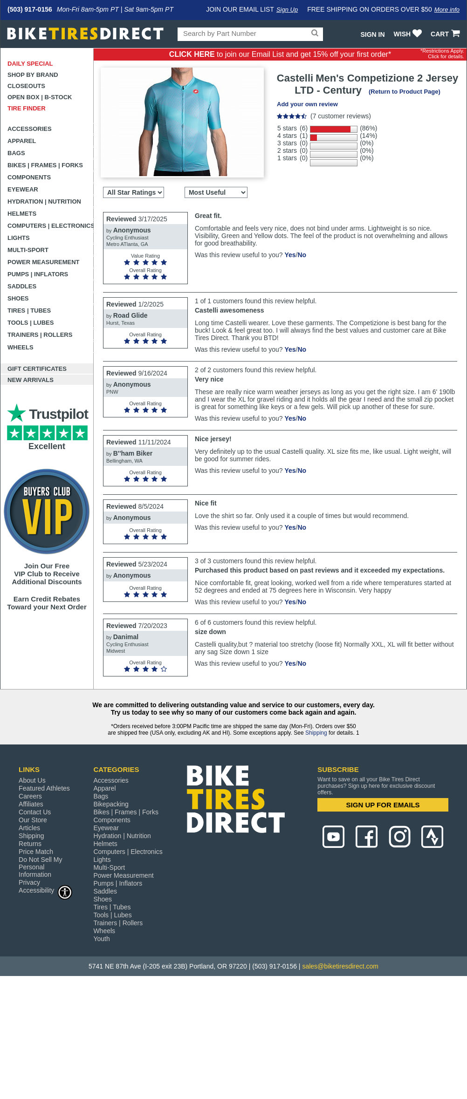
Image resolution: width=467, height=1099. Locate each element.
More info (447, 9)
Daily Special (30, 63)
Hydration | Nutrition (44, 201)
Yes (289, 255)
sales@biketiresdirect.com (340, 966)
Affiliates (31, 804)
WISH (409, 34)
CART (446, 34)
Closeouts (26, 85)
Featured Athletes (44, 788)
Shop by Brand (32, 74)
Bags (16, 153)
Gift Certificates (37, 368)
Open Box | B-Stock (39, 97)
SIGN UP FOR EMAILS (383, 805)
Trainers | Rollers (39, 334)
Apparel (21, 140)
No (301, 255)
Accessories (29, 128)
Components (29, 177)
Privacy (29, 882)
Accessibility (46, 890)
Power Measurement (43, 262)
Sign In (372, 34)
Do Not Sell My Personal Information (40, 867)
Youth (101, 938)
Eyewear (22, 189)
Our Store (33, 820)
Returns (30, 843)
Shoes (18, 298)
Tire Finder (26, 108)
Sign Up (287, 9)
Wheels (20, 347)
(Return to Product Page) (404, 91)
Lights (18, 237)
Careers (30, 796)
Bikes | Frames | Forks (45, 165)
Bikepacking (111, 804)
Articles (29, 828)
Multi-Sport (27, 249)
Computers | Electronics (50, 225)
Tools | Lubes (30, 322)
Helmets (21, 213)
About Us (32, 780)
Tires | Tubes (29, 310)
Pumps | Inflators (37, 274)
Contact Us (35, 812)
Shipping (316, 733)
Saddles (21, 286)
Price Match (36, 851)
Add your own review (307, 104)
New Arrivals (30, 379)
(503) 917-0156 (29, 9)
